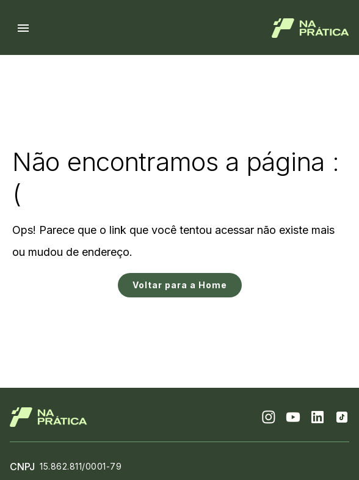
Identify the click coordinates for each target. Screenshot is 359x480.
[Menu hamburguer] (23, 28)
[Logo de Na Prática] (310, 28)
